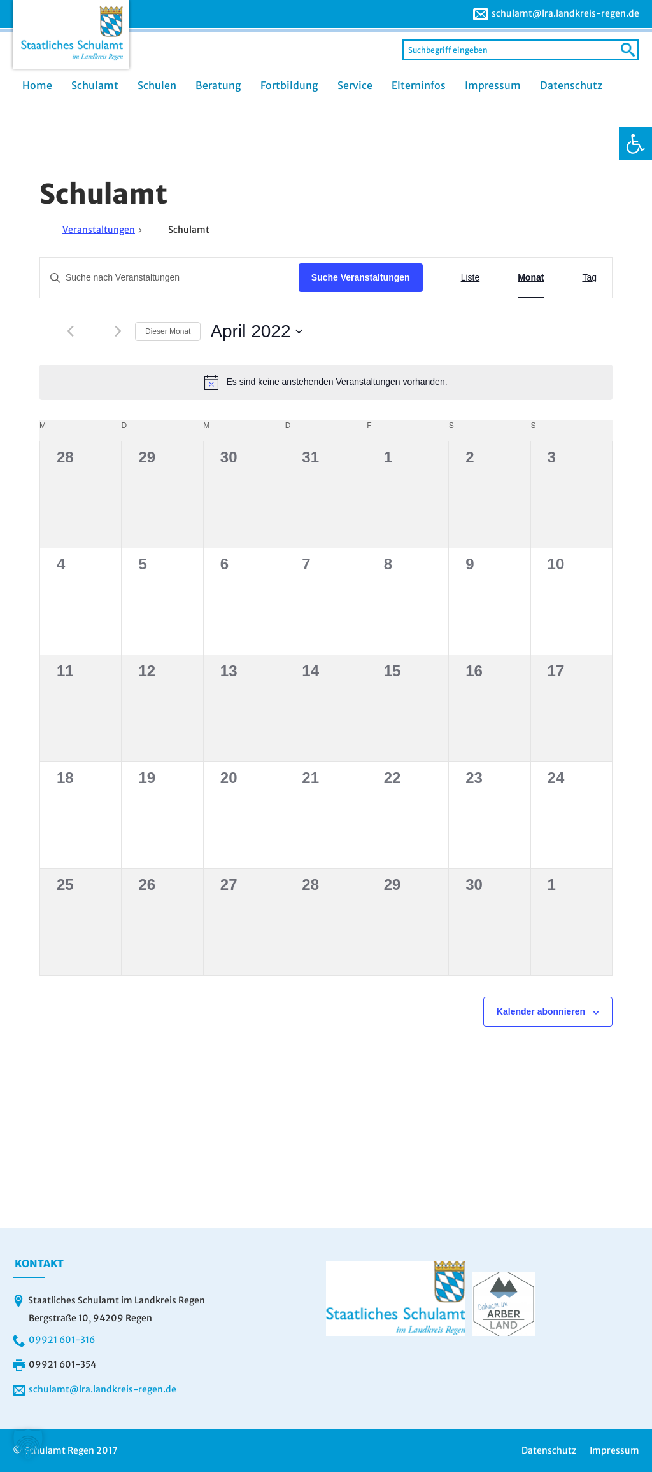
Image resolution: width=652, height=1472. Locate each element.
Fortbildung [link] (289, 85)
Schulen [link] (157, 85)
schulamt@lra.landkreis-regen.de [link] (565, 13)
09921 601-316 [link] (62, 1339)
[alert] (326, 382)
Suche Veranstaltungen (360, 277)
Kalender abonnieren (541, 1011)
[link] (635, 143)
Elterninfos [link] (419, 85)
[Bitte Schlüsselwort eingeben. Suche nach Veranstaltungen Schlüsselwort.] (169, 278)
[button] (28, 1444)
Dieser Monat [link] (167, 331)
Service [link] (354, 85)
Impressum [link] (493, 85)
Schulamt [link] (94, 85)
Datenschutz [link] (571, 85)
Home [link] (37, 85)
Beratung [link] (218, 85)
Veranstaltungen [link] (98, 229)
